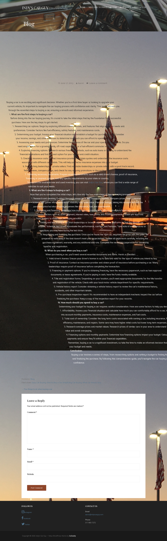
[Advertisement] (83, 51)
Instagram (27, 511)
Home (82, 7)
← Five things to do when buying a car (37, 389)
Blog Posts (125, 7)
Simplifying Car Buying (72, 382)
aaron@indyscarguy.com (94, 514)
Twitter (26, 524)
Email (30, 461)
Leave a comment (98, 83)
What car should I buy (91, 382)
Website (30, 474)
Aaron (81, 83)
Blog (32, 379)
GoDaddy (72, 536)
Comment (32, 412)
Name (30, 449)
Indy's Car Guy (35, 7)
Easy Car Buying (39, 382)
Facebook (26, 518)
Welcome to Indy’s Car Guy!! (103, 7)
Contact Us (140, 7)
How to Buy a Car (54, 382)
